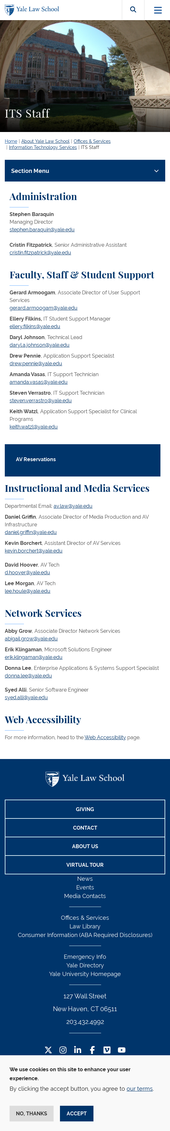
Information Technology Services (43, 147)
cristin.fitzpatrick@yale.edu (40, 253)
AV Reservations (36, 459)
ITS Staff (90, 147)
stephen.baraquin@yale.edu (42, 230)
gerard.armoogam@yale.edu (44, 308)
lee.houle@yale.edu (27, 591)
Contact (85, 828)
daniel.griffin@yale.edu (31, 532)
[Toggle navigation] (158, 10)
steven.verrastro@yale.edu (41, 401)
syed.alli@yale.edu (26, 697)
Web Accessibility (105, 737)
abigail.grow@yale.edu (31, 639)
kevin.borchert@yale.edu (34, 551)
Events (85, 887)
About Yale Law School (45, 141)
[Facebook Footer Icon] (92, 1050)
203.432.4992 (85, 1022)
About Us (85, 846)
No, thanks (31, 1114)
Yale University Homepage (85, 974)
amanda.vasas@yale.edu (39, 382)
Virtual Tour (85, 865)
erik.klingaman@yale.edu (34, 657)
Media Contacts (85, 896)
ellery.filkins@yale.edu (35, 326)
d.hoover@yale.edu (27, 572)
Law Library (85, 926)
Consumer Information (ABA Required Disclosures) (85, 935)
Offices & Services (92, 141)
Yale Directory (85, 965)
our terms (140, 1088)
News (85, 878)
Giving (85, 809)
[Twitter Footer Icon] (48, 1050)
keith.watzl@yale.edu (34, 427)
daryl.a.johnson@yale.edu (40, 345)
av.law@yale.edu (73, 506)
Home (11, 141)
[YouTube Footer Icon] (122, 1050)
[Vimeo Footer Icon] (107, 1050)
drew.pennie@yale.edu (36, 363)
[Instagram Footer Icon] (63, 1050)
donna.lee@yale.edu (28, 676)
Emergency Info (85, 956)
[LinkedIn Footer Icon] (78, 1050)
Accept (77, 1114)
